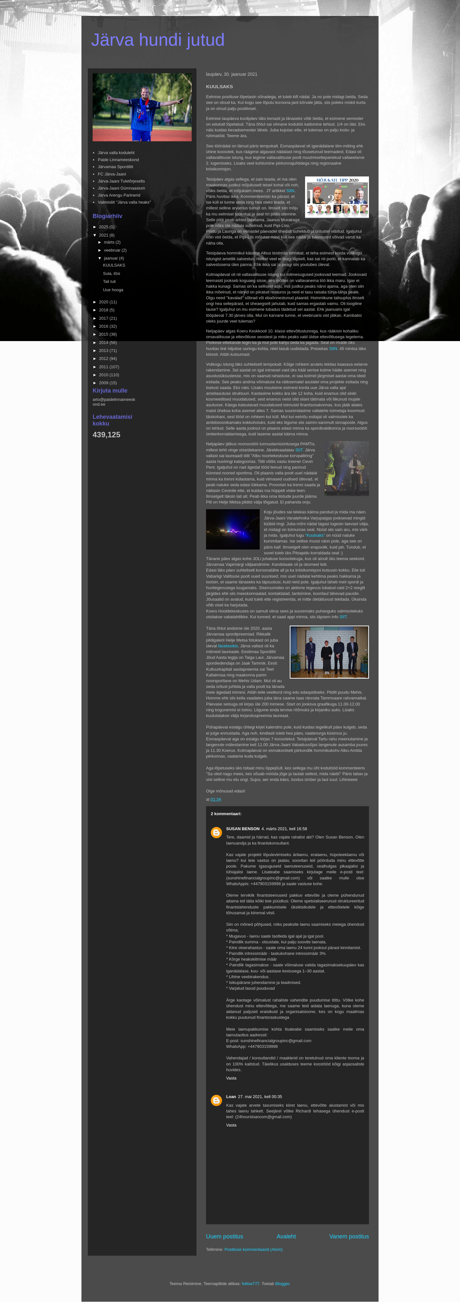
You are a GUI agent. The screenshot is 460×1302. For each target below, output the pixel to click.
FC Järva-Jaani (112, 174)
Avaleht (286, 1236)
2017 (104, 318)
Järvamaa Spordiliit (115, 166)
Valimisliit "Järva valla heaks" (124, 202)
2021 (104, 235)
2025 (104, 226)
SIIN (290, 190)
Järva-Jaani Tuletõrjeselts (121, 181)
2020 (104, 302)
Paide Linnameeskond (118, 159)
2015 (104, 334)
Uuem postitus (224, 1236)
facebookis (228, 645)
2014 (104, 342)
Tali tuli (109, 281)
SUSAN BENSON (243, 828)
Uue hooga (113, 289)
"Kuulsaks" (315, 535)
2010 (104, 374)
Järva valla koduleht (116, 152)
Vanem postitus (349, 1236)
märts (110, 242)
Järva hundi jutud (158, 40)
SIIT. (299, 450)
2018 (104, 310)
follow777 (250, 1283)
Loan (231, 1096)
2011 (104, 366)
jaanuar (111, 258)
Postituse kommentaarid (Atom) (254, 1249)
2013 (104, 350)
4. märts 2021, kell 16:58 (284, 828)
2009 (104, 382)
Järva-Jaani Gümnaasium (121, 188)
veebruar (113, 250)
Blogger (282, 1283)
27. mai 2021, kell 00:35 (260, 1096)
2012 (104, 358)
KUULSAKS (114, 265)
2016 (104, 326)
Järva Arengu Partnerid (119, 195)
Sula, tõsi (111, 273)
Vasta (231, 1078)
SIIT (343, 616)
